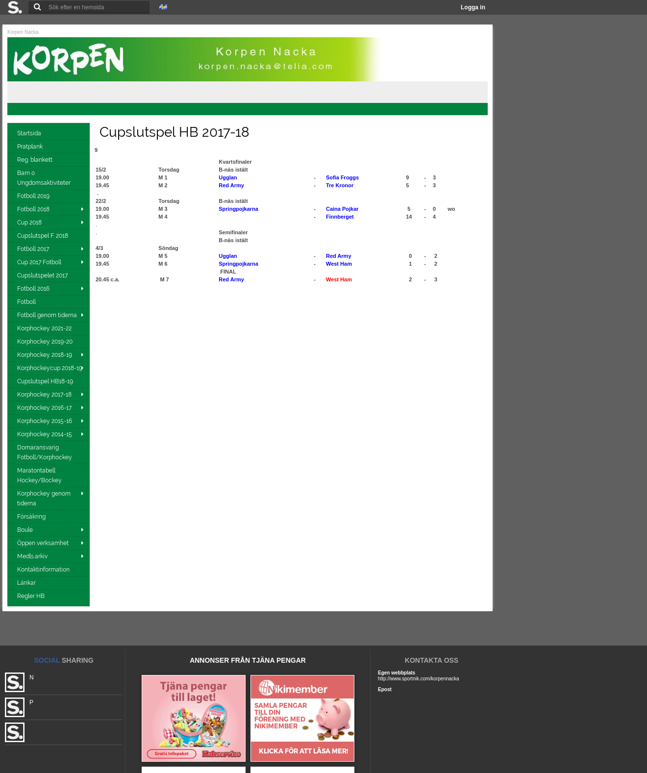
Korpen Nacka (22, 32)
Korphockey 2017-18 (44, 394)
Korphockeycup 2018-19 (49, 368)
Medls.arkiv (32, 556)
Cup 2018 (29, 222)
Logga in (473, 7)
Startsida (30, 133)
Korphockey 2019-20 (45, 341)
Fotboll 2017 (33, 249)
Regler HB (31, 596)
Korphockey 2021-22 (45, 328)
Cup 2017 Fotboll (39, 262)
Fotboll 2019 (34, 196)
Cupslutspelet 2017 (43, 275)
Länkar (27, 582)
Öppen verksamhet (43, 543)
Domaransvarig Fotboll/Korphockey (45, 452)
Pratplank (30, 146)
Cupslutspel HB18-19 (46, 381)
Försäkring (32, 516)
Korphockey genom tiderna (44, 498)
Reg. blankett (35, 159)
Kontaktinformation (44, 569)
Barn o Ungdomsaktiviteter (44, 178)
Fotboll (27, 302)
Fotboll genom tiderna (47, 315)
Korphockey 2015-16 (44, 421)
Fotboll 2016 (33, 288)
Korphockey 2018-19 (44, 354)
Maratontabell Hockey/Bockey (40, 475)
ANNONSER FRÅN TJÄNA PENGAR (248, 660)
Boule (25, 529)
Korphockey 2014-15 (44, 434)
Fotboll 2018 (33, 209)
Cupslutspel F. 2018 (43, 235)
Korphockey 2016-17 (44, 407)
